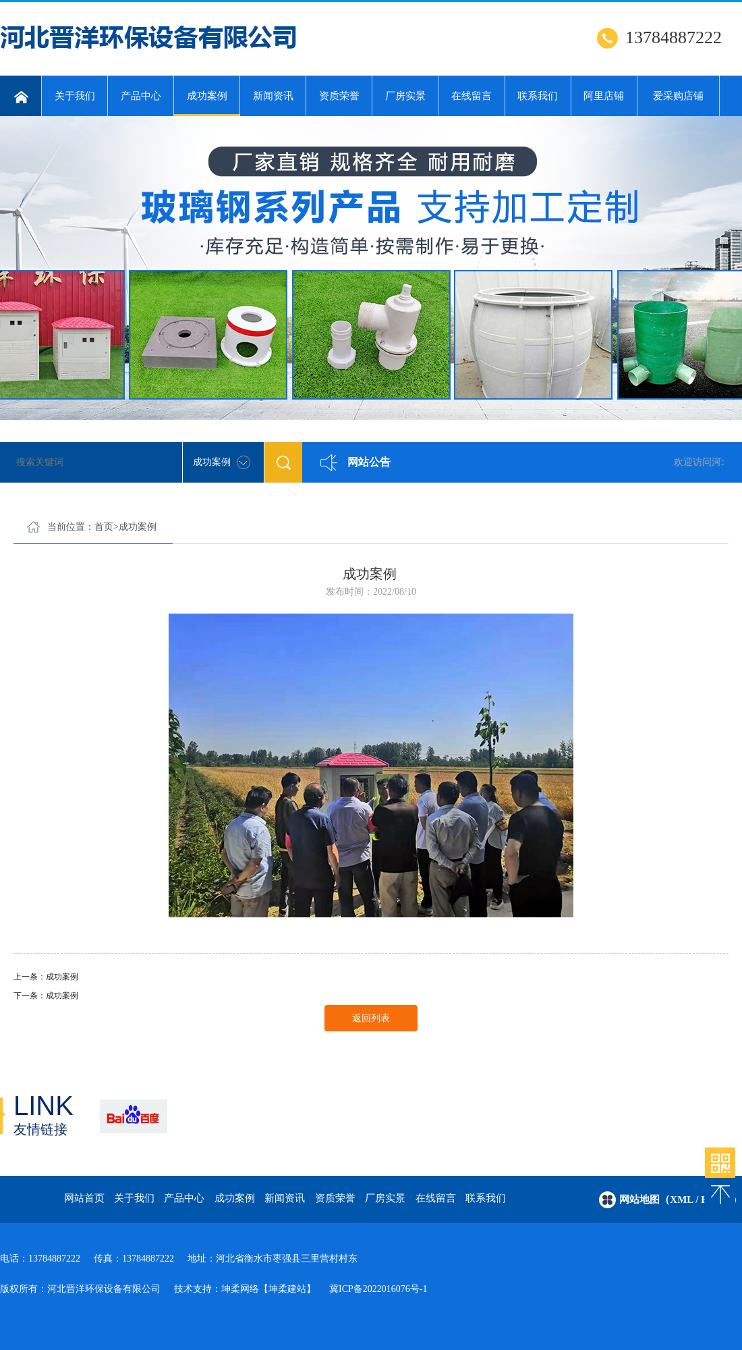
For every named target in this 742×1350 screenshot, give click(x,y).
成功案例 (206, 103)
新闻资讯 (273, 95)
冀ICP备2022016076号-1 (378, 1289)
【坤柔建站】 (287, 1289)
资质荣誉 (339, 95)
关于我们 (75, 95)
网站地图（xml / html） (680, 1199)
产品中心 (141, 95)
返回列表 (371, 1018)
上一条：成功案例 (45, 976)
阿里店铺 (603, 95)
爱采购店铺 (678, 95)
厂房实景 (405, 95)
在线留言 (471, 95)
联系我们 (537, 95)
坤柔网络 (240, 1289)
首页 (103, 527)
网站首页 (84, 1198)
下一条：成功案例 (45, 995)
